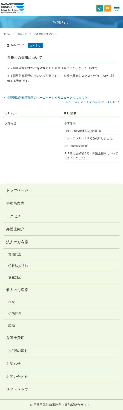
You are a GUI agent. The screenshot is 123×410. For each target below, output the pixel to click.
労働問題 (15, 254)
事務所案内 (15, 203)
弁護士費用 (15, 338)
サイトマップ (17, 389)
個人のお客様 (17, 290)
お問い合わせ (17, 376)
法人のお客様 (17, 242)
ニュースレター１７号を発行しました (90, 101)
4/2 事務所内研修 (75, 145)
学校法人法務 (18, 266)
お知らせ (22, 34)
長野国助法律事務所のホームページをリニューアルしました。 (48, 97)
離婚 (11, 325)
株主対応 (15, 277)
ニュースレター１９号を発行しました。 (89, 138)
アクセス (13, 216)
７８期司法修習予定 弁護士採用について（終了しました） (91, 156)
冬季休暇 (69, 123)
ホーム (7, 34)
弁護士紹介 (15, 229)
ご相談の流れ (17, 351)
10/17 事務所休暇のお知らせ (83, 130)
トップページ (17, 190)
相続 (11, 302)
